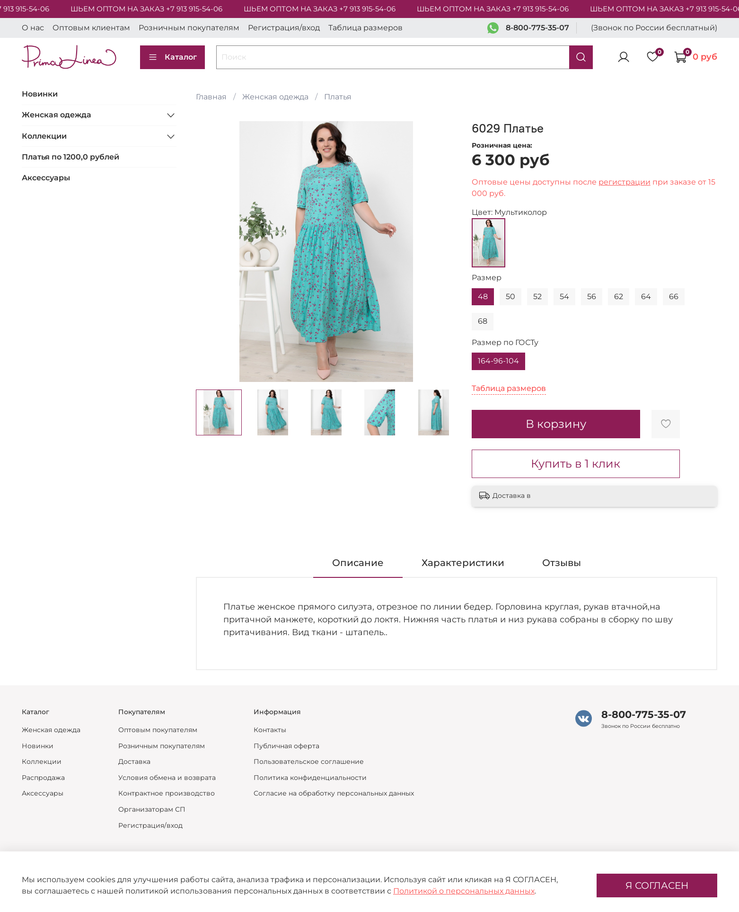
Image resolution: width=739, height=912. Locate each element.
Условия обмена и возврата (167, 777)
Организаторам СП (151, 809)
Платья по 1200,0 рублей (70, 156)
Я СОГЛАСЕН (656, 885)
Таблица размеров (365, 27)
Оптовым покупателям (157, 730)
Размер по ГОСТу (505, 342)
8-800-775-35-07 (537, 27)
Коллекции (44, 136)
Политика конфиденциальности (310, 777)
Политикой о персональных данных (464, 890)
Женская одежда (275, 96)
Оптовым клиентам (91, 27)
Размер (486, 277)
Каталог (172, 57)
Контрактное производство (166, 793)
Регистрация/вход (284, 27)
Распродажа (43, 777)
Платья (338, 96)
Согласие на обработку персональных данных (334, 793)
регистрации (624, 181)
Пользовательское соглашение (309, 761)
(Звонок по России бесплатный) (654, 27)
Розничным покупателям (189, 27)
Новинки (40, 93)
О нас (33, 27)
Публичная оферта (286, 746)
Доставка (134, 761)
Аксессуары (46, 177)
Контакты (270, 730)
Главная (211, 96)
